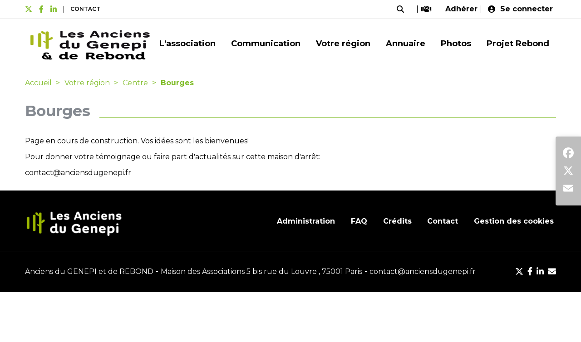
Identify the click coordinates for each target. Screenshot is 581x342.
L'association (187, 44)
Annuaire (405, 44)
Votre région (343, 44)
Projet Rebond (518, 44)
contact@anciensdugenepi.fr (78, 172)
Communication (265, 44)
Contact (85, 8)
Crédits (397, 221)
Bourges (177, 82)
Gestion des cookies (514, 221)
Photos (456, 44)
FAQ (359, 221)
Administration (306, 221)
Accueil (38, 82)
